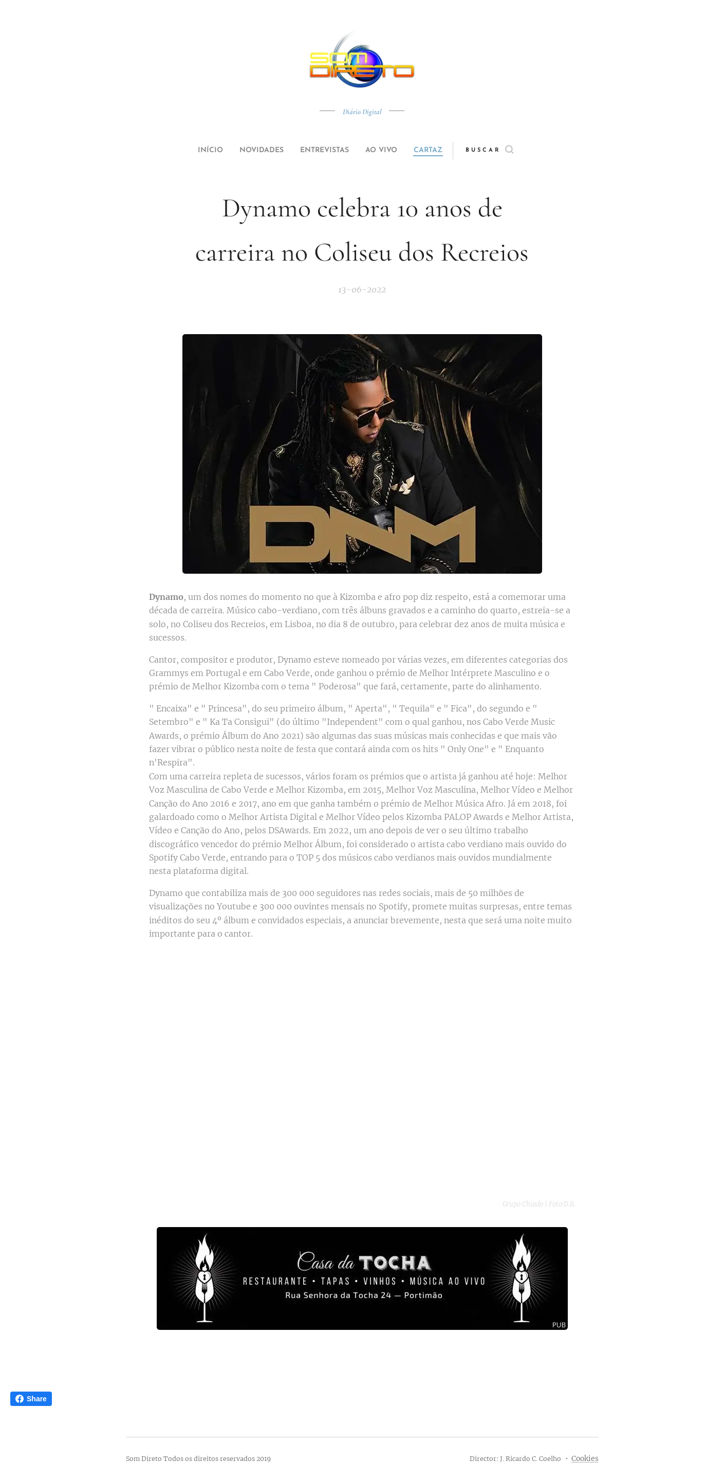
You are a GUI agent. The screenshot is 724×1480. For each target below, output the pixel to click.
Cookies (585, 1458)
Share (31, 1399)
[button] (509, 150)
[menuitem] (198, 150)
